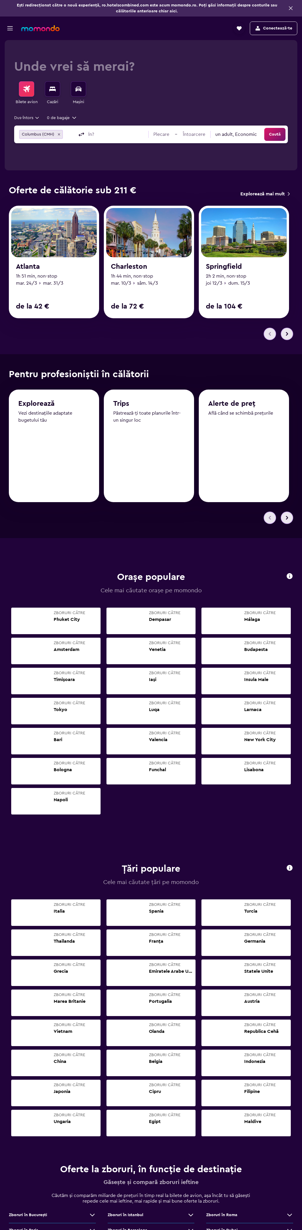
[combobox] (27, 118)
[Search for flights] (26, 89)
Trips (121, 403)
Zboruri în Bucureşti (28, 1215)
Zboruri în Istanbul (125, 1215)
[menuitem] (26, 93)
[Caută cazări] (52, 89)
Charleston (129, 266)
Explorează (36, 403)
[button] (291, 8)
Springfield (224, 266)
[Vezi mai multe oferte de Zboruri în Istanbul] (190, 1215)
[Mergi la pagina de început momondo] (40, 28)
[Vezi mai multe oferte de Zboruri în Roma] (289, 1215)
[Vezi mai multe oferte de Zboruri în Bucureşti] (92, 1215)
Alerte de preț (231, 403)
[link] (265, 194)
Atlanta (28, 266)
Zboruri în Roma (221, 1215)
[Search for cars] (78, 89)
